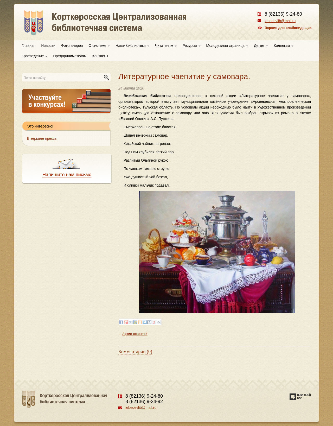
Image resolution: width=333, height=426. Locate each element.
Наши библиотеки (132, 45)
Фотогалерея (72, 45)
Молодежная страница (227, 45)
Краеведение (34, 56)
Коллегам (283, 45)
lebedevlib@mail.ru (280, 21)
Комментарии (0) (135, 351)
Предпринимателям (69, 56)
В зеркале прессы (42, 138)
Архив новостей (134, 334)
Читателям (166, 45)
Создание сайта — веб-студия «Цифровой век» (300, 396)
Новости (48, 45)
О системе (99, 45)
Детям (261, 45)
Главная (28, 45)
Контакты (100, 56)
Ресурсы (191, 45)
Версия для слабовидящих (288, 28)
